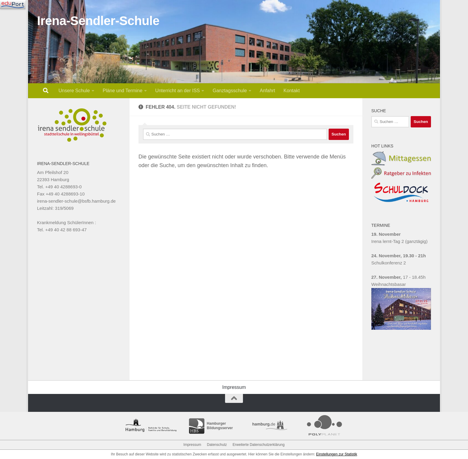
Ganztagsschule (230, 90)
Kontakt (292, 90)
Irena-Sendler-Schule (98, 21)
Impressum (234, 387)
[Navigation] (12, 4)
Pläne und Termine (122, 90)
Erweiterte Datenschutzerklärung (258, 445)
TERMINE (380, 225)
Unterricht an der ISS (177, 90)
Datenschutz (217, 445)
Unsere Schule (74, 90)
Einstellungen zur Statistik (336, 454)
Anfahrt (267, 90)
